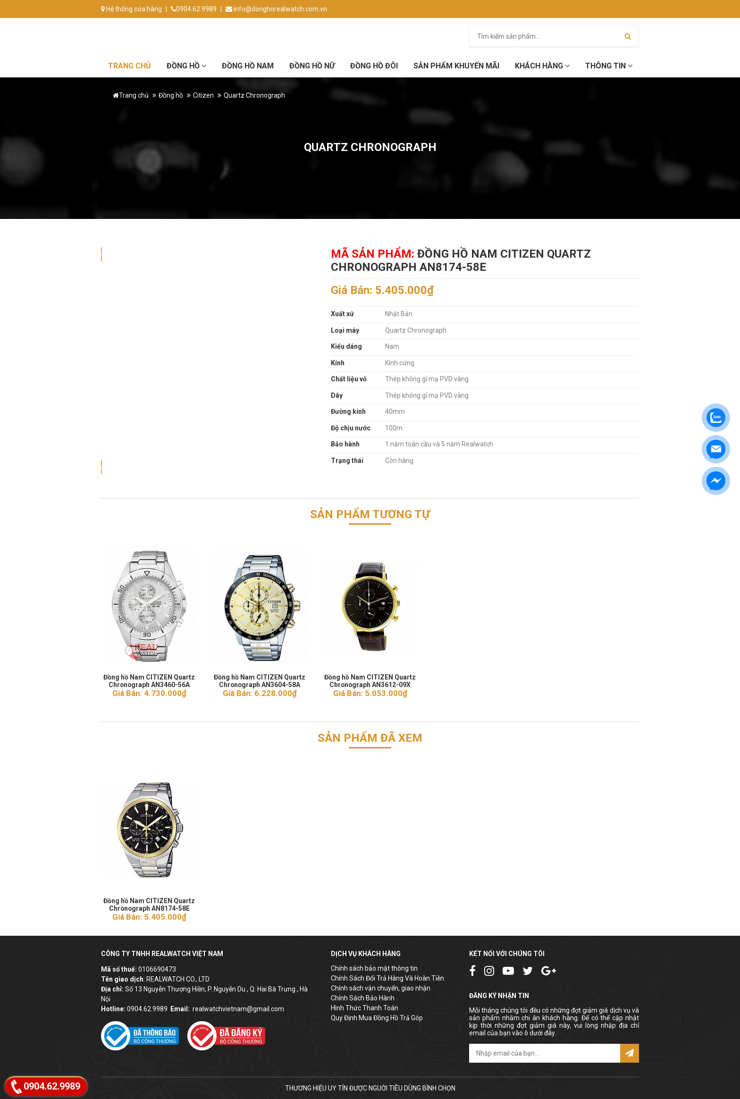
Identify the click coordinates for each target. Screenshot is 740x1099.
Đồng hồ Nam (248, 65)
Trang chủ (129, 65)
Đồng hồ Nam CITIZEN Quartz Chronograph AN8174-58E (149, 901)
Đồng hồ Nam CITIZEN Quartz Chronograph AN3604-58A (259, 678)
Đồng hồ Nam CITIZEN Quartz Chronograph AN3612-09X (370, 678)
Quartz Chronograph (254, 95)
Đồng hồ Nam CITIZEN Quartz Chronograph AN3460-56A (149, 678)
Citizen (203, 95)
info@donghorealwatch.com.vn (276, 9)
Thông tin (608, 65)
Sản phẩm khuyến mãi (456, 65)
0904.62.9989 (194, 9)
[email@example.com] (544, 1053)
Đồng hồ (186, 65)
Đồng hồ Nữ (312, 65)
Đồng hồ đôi (374, 65)
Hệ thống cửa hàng (131, 9)
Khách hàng (542, 65)
